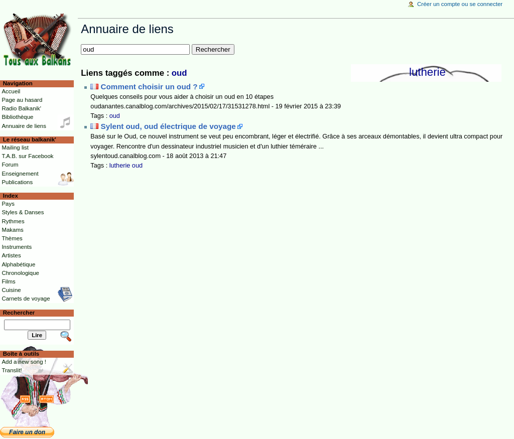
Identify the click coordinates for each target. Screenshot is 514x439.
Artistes (11, 255)
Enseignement (20, 174)
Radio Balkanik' (21, 108)
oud (179, 73)
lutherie (427, 72)
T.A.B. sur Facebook (27, 156)
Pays (8, 204)
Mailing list (15, 147)
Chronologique (20, 273)
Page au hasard (22, 100)
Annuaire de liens (24, 126)
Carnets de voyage (26, 299)
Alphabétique (18, 264)
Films (8, 281)
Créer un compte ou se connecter (459, 4)
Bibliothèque (17, 117)
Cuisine (11, 290)
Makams (12, 230)
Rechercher (19, 313)
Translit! (12, 370)
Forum (10, 165)
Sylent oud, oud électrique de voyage (168, 126)
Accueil (11, 91)
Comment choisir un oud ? (149, 86)
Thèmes (12, 238)
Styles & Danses (23, 212)
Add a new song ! (24, 362)
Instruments (17, 247)
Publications (17, 182)
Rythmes (13, 221)
